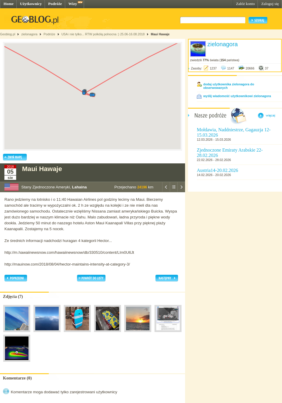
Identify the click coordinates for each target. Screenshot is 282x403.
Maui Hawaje (160, 34)
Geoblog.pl (7, 34)
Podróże (55, 3)
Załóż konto (245, 3)
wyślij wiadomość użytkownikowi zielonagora (237, 96)
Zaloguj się (270, 3)
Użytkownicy (31, 3)
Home (9, 3)
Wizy (72, 3)
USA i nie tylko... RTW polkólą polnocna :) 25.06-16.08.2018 (103, 34)
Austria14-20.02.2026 (217, 170)
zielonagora (29, 34)
